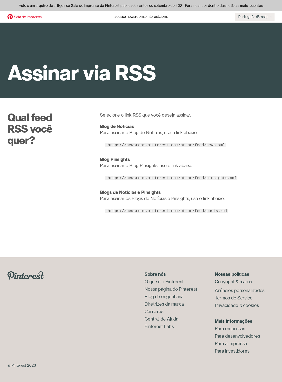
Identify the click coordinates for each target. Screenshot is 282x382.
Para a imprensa (231, 343)
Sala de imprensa (28, 17)
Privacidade (226, 305)
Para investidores (232, 351)
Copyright (225, 281)
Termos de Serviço (234, 298)
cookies (251, 305)
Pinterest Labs (159, 326)
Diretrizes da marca (164, 304)
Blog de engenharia (164, 296)
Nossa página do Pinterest (171, 289)
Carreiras (154, 311)
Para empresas (230, 328)
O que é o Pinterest (164, 281)
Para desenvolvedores (237, 336)
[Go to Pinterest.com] (25, 275)
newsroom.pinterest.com (147, 16)
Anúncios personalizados (240, 290)
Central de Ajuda (161, 319)
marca (246, 281)
